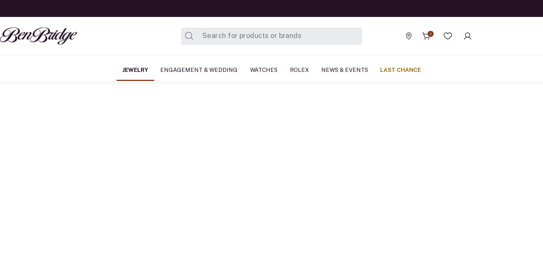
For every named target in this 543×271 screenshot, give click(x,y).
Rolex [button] (299, 70)
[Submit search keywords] (189, 36)
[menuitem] (135, 70)
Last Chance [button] (400, 70)
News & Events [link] (344, 70)
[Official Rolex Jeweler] (508, 35)
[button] (448, 36)
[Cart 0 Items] (426, 36)
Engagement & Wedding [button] (199, 70)
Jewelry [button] (135, 70)
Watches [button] (264, 70)
